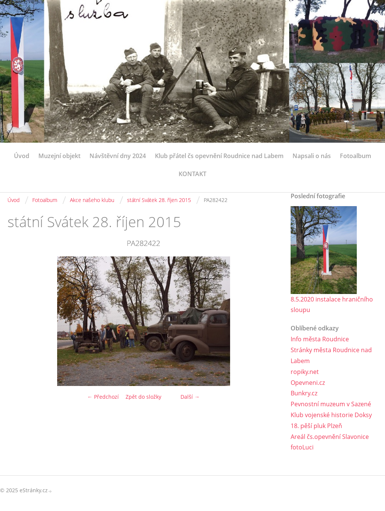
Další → (190, 396)
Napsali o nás (312, 156)
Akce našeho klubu (92, 199)
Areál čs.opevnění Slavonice (330, 437)
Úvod (21, 156)
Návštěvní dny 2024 (117, 156)
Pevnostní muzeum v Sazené (331, 404)
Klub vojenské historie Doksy (331, 415)
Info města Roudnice (320, 339)
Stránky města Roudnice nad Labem (331, 355)
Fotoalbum (355, 156)
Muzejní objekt (59, 156)
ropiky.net (305, 372)
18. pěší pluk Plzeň (316, 426)
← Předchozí (103, 396)
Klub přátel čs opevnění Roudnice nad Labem (219, 156)
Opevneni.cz (308, 382)
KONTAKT (192, 174)
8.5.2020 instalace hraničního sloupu (332, 304)
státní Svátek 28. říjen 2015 (159, 199)
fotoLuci (302, 447)
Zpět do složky (143, 396)
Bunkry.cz (304, 393)
